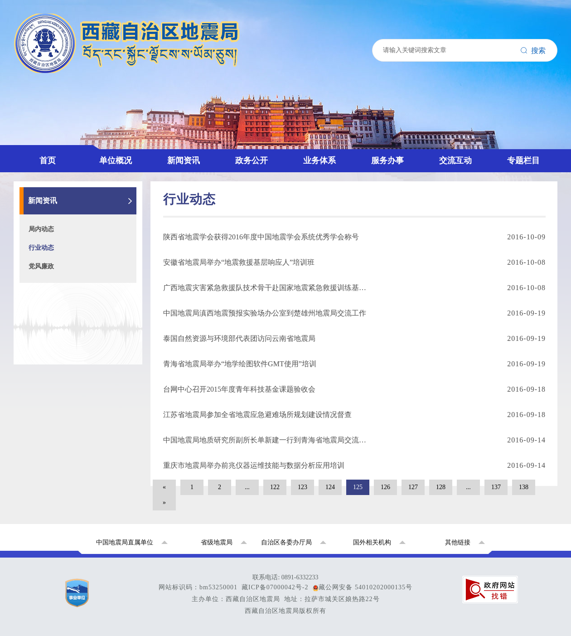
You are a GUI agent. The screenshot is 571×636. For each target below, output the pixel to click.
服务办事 (36, 224)
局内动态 (54, 110)
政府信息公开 (61, 177)
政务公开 (36, 139)
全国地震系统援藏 (69, 377)
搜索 (13, 26)
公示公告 (54, 158)
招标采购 (54, 167)
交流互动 (36, 234)
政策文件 (54, 148)
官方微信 (54, 263)
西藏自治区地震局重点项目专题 (90, 320)
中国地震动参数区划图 (76, 348)
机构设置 (54, 82)
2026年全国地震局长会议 (80, 358)
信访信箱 (54, 291)
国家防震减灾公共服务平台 (83, 310)
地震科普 (54, 282)
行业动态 (54, 120)
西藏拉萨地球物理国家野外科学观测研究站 (109, 329)
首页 (29, 44)
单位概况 (36, 53)
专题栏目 (36, 301)
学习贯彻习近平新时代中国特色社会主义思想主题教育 (127, 339)
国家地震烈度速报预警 (76, 386)
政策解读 (54, 244)
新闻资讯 (36, 101)
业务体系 (36, 196)
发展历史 (54, 72)
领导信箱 (54, 253)
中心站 (51, 91)
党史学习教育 (61, 367)
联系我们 (54, 272)
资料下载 (54, 186)
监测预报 (54, 205)
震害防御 (54, 215)
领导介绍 (54, 63)
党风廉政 (54, 129)
